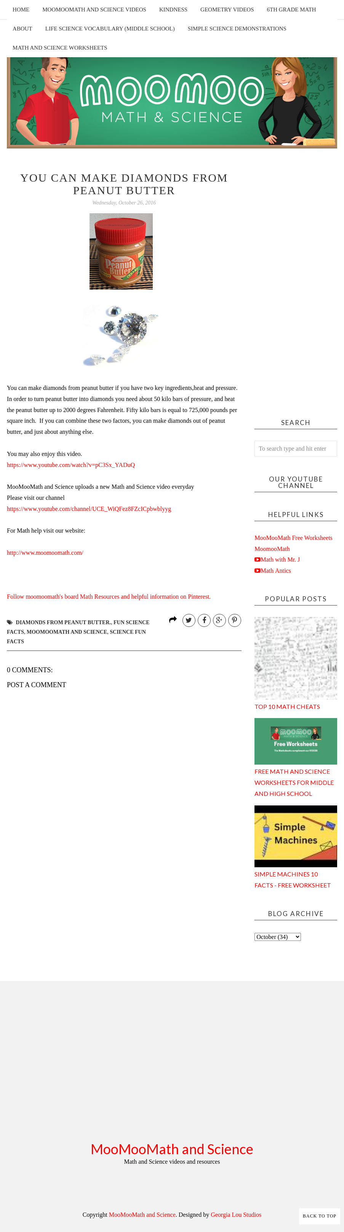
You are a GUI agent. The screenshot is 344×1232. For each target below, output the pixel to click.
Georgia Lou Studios (236, 1214)
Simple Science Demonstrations (237, 29)
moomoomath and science (67, 632)
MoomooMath (272, 549)
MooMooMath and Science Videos (94, 9)
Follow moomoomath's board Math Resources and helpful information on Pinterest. (109, 596)
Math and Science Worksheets (60, 48)
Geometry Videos (227, 9)
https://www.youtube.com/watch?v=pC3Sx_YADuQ (71, 465)
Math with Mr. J (280, 559)
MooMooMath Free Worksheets (293, 538)
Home (21, 9)
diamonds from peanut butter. (63, 622)
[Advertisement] (295, 285)
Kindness (173, 9)
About (22, 29)
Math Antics (276, 570)
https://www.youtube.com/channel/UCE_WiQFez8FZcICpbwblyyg (89, 509)
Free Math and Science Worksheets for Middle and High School (294, 782)
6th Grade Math (291, 9)
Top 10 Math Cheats (287, 706)
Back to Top (319, 1216)
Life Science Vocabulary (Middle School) (110, 29)
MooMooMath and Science (172, 1148)
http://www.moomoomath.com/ (45, 552)
